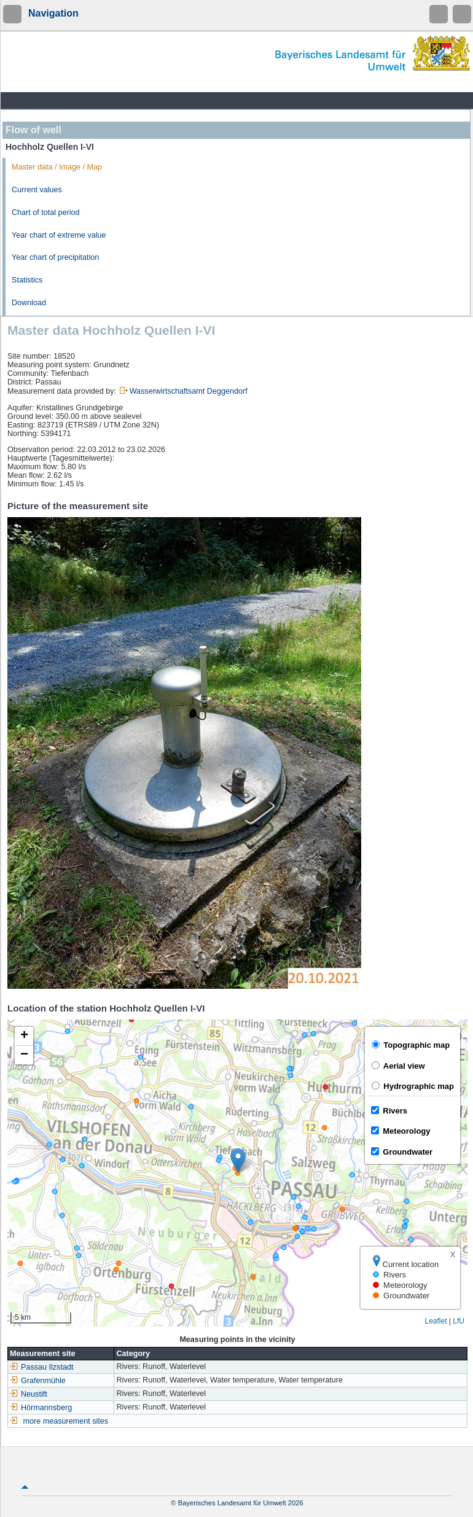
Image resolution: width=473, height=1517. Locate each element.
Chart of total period (46, 212)
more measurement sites (66, 1421)
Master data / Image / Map (57, 167)
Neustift (28, 1394)
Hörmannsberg (41, 1407)
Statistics (27, 280)
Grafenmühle (38, 1380)
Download (29, 302)
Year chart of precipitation (55, 257)
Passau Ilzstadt (41, 1367)
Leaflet (435, 1321)
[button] (238, 1160)
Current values (37, 189)
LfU (458, 1321)
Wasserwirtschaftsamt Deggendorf (189, 391)
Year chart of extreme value (59, 235)
